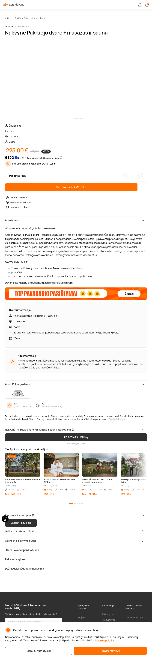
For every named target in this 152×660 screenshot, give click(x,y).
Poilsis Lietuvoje (31, 18)
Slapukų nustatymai (39, 651)
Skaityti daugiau (117, 419)
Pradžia (18, 18)
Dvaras (43, 18)
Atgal (9, 18)
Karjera (81, 617)
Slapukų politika (104, 640)
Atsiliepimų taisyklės (76, 443)
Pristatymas (108, 614)
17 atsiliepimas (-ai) (23, 406)
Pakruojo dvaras (22, 26)
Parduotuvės (108, 619)
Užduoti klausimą (21, 522)
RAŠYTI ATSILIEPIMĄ (76, 437)
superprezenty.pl (134, 617)
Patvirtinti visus (110, 650)
